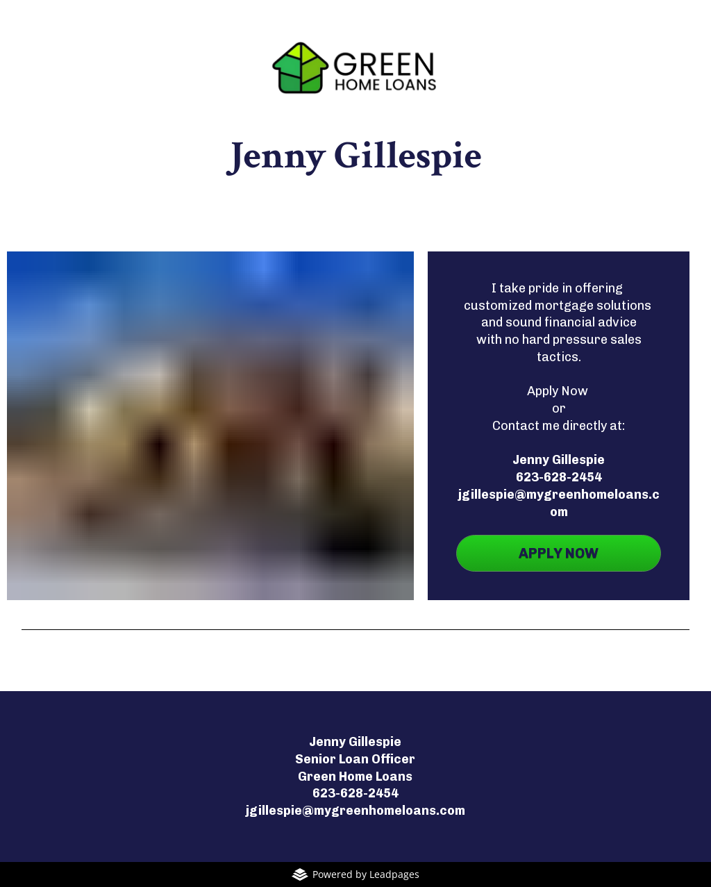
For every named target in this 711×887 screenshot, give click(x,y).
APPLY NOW (559, 553)
